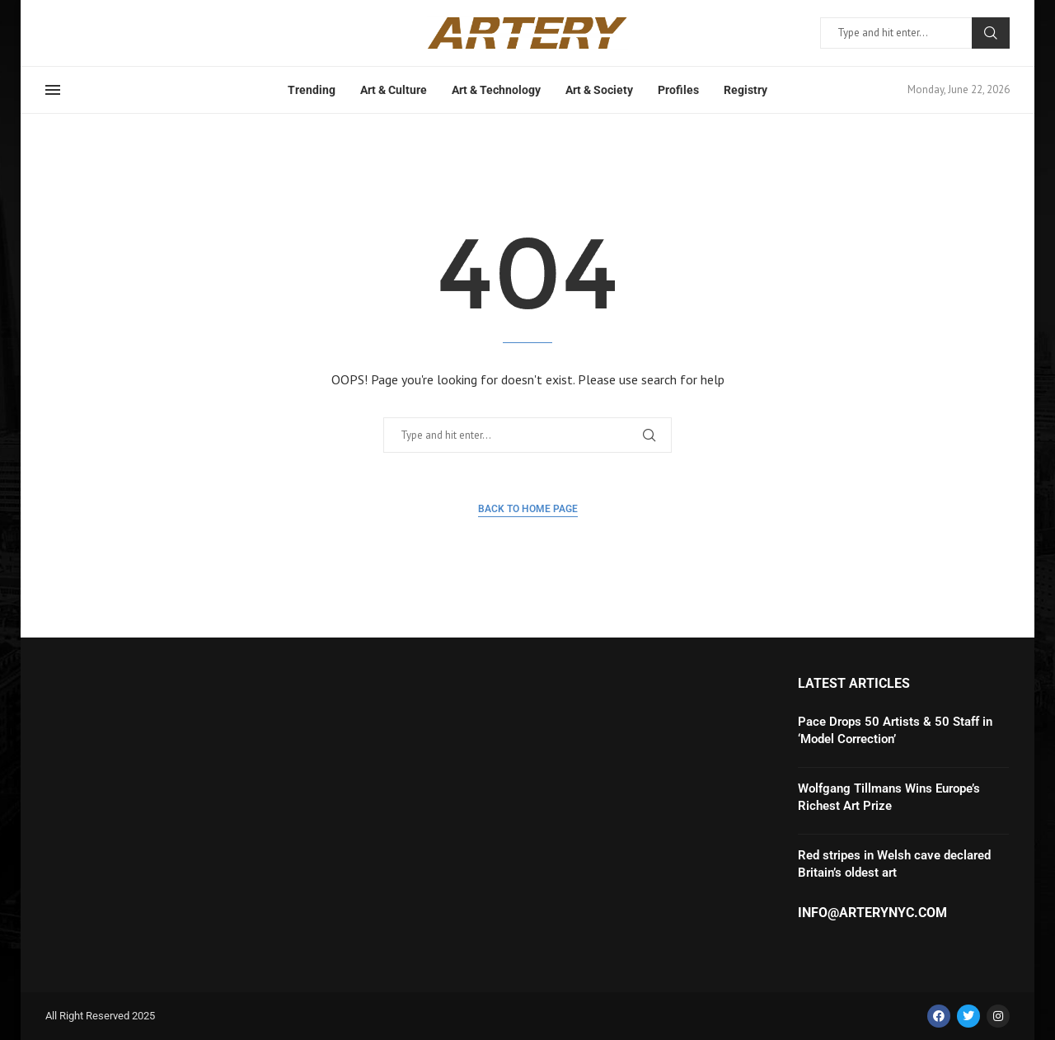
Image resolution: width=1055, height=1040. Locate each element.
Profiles (678, 89)
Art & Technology (496, 89)
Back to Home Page (528, 509)
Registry (745, 89)
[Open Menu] (52, 89)
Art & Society (599, 89)
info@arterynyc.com (872, 913)
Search (991, 33)
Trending (311, 89)
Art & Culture (393, 89)
